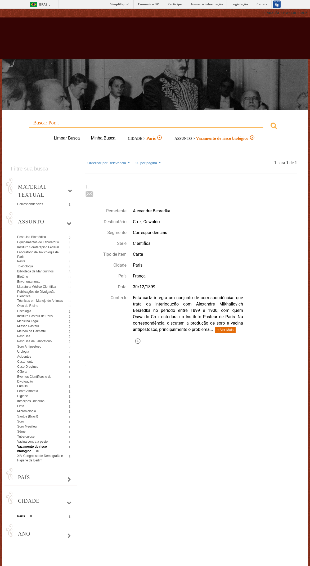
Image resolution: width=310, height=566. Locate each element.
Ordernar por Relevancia (109, 163)
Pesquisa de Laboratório (34, 341)
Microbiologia (26, 411)
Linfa (20, 406)
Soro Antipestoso (29, 346)
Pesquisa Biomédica (31, 237)
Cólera (21, 372)
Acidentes (24, 356)
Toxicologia (25, 266)
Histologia (24, 311)
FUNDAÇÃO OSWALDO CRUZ (284, 13)
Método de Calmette (31, 331)
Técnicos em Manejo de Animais (40, 301)
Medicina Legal (28, 321)
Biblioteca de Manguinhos (35, 271)
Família (22, 386)
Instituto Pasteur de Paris (35, 316)
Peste (21, 261)
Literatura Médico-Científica (36, 287)
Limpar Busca (67, 138)
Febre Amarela (27, 391)
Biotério (22, 276)
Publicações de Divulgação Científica (36, 294)
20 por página (149, 163)
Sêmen (22, 431)
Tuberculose (26, 436)
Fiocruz (16, 13)
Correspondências (30, 204)
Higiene (22, 396)
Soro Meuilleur (27, 426)
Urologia (23, 351)
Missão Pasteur (28, 326)
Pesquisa (23, 336)
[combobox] (155, 126)
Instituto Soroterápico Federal (38, 247)
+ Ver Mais (225, 330)
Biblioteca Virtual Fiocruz (136, 41)
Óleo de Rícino (27, 306)
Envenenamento (28, 282)
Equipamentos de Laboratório (38, 242)
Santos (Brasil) (27, 416)
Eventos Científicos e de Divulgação (34, 379)
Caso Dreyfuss (27, 367)
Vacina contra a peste (32, 441)
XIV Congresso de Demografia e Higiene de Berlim (40, 458)
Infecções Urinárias (30, 401)
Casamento (25, 361)
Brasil (44, 4)
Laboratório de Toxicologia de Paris (38, 254)
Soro (20, 421)
